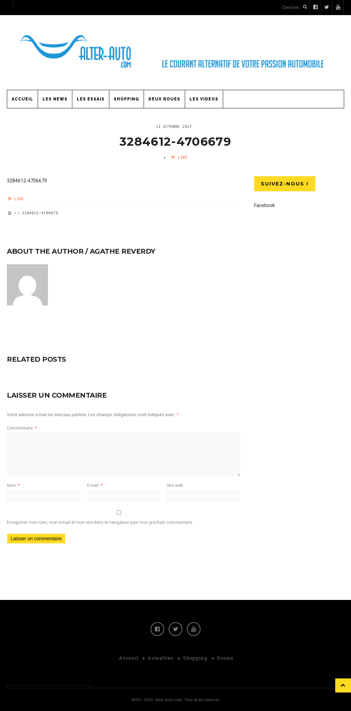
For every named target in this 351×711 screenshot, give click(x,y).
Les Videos (204, 99)
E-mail (94, 485)
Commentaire (22, 428)
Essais (225, 658)
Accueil (22, 99)
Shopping (126, 99)
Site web (175, 485)
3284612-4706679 (175, 141)
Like (181, 157)
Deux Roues (164, 99)
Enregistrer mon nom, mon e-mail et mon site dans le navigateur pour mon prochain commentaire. (100, 522)
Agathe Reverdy (122, 251)
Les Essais (91, 99)
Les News (55, 99)
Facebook (264, 205)
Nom (13, 485)
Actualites (160, 658)
